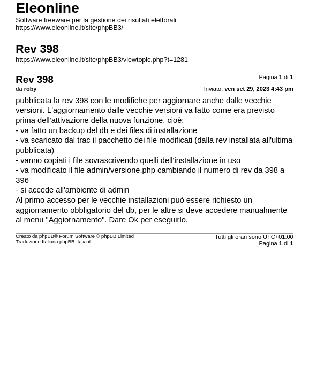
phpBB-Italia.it (75, 241)
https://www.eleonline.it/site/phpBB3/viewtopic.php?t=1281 (102, 60)
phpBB (46, 236)
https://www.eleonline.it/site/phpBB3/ (69, 28)
